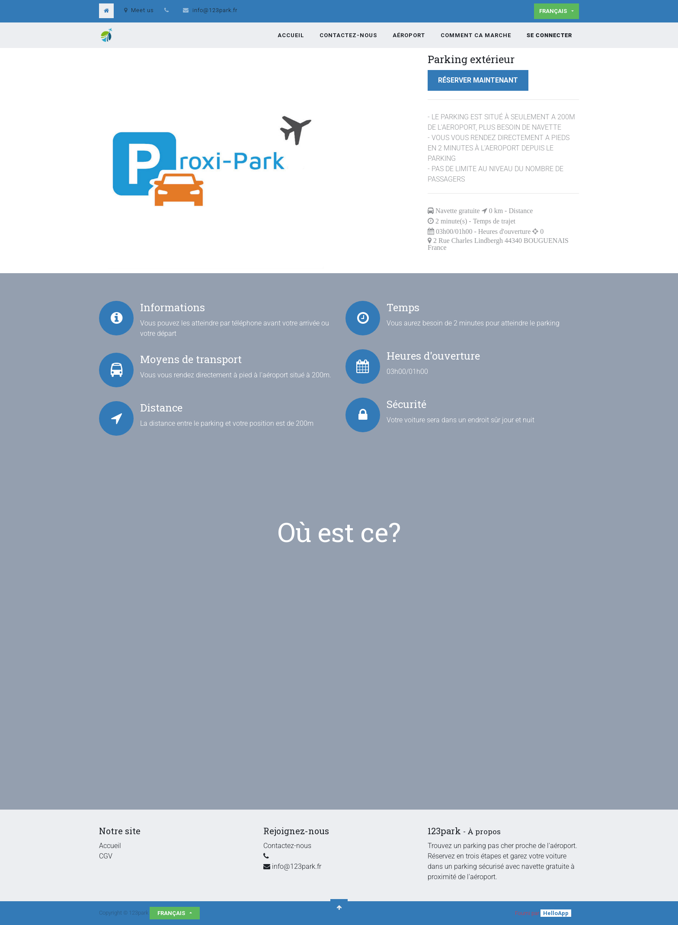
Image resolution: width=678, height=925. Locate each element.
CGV (105, 856)
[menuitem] (291, 35)
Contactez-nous (287, 846)
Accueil (110, 846)
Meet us (139, 10)
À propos (484, 831)
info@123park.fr (214, 10)
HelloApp (556, 913)
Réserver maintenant (478, 80)
